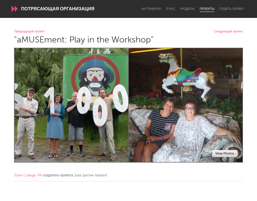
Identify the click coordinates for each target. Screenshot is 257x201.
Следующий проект (228, 31)
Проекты (207, 9)
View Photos (224, 153)
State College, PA (28, 175)
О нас (170, 9)
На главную (151, 9)
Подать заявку (231, 9)
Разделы (187, 9)
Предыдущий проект (29, 31)
